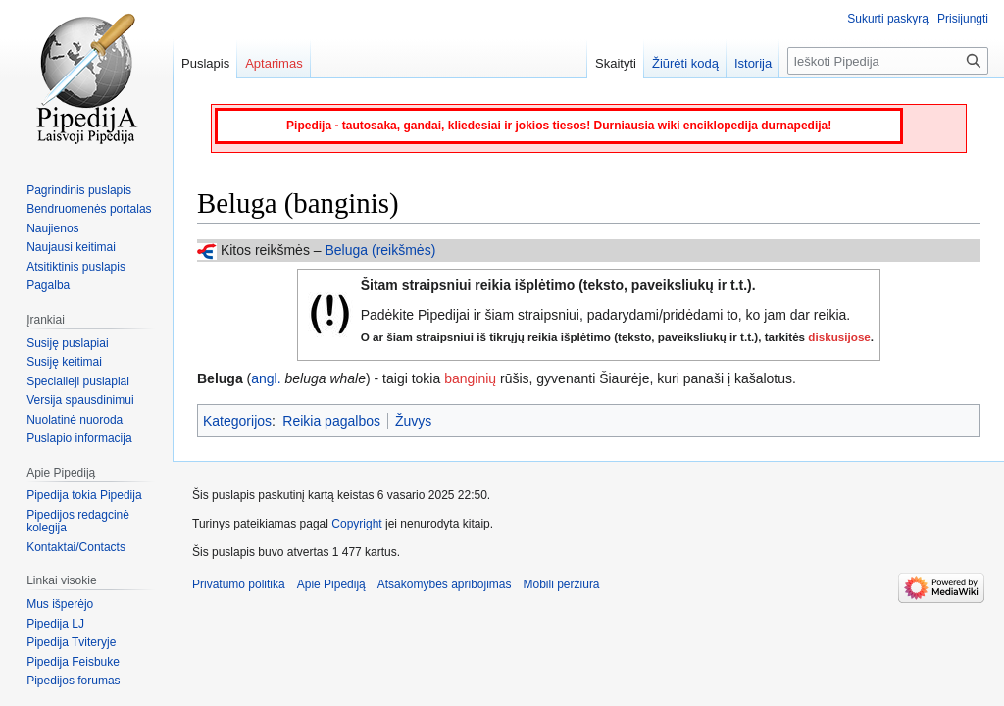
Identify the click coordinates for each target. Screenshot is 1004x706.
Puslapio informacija (78, 438)
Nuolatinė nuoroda (74, 420)
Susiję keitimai (64, 362)
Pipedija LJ (55, 623)
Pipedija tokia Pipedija (83, 495)
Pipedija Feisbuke (73, 662)
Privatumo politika (238, 584)
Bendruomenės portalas (88, 209)
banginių (470, 378)
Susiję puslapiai (67, 343)
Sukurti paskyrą (888, 18)
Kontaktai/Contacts (76, 547)
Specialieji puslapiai (77, 381)
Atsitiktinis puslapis (76, 267)
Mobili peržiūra (562, 584)
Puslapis (205, 63)
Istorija (753, 63)
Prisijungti (962, 18)
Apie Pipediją (331, 584)
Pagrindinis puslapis (78, 190)
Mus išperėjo (59, 604)
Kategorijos (237, 421)
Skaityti (615, 63)
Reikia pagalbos (331, 421)
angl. (265, 378)
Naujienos (52, 228)
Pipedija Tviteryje (71, 642)
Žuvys (413, 421)
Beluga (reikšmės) (380, 250)
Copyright (356, 523)
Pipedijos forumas (73, 680)
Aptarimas (274, 63)
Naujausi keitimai (71, 247)
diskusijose (839, 336)
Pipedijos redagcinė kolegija (77, 521)
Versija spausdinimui (79, 400)
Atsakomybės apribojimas (444, 584)
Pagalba (48, 285)
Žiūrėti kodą (685, 63)
